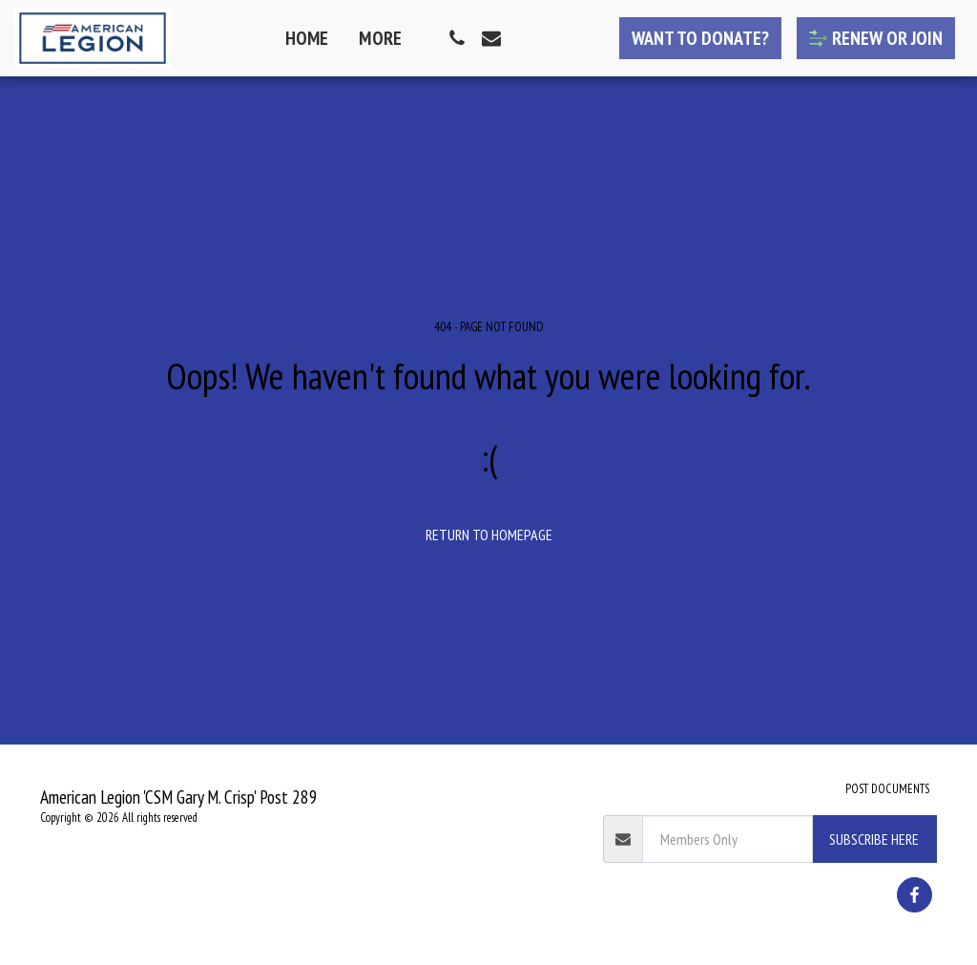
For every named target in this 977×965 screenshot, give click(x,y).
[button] (457, 38)
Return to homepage (489, 534)
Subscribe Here (874, 839)
